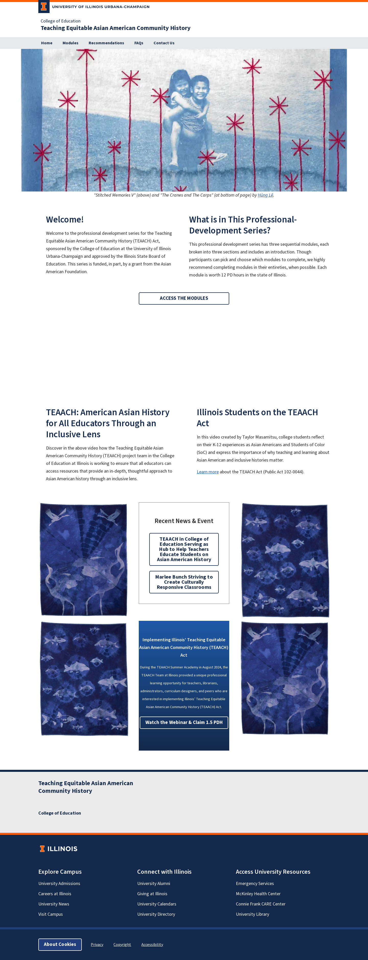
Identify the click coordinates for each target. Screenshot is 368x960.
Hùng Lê (265, 195)
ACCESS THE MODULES (184, 298)
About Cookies (60, 944)
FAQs (138, 43)
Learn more (208, 472)
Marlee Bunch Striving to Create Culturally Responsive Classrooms (184, 582)
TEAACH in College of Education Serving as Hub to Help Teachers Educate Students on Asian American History (184, 549)
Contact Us (164, 43)
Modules (70, 43)
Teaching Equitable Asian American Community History (116, 28)
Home (46, 43)
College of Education (60, 21)
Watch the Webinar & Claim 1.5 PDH (184, 722)
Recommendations (106, 43)
